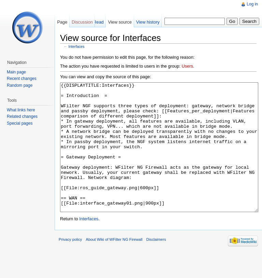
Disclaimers (156, 265)
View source (120, 22)
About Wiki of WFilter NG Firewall (114, 265)
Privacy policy (70, 265)
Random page (19, 85)
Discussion (82, 22)
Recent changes (22, 78)
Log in (252, 4)
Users (187, 66)
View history (148, 22)
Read (98, 22)
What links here (21, 110)
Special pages (19, 123)
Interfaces (77, 46)
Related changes (22, 116)
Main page (16, 72)
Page (62, 22)
